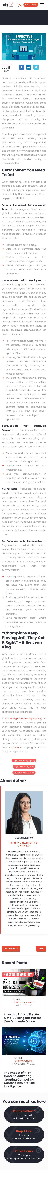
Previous (13, 948)
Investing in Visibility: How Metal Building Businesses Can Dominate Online (22, 1018)
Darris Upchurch (24, 1060)
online (16, 747)
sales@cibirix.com (24, 1138)
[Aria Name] (42, 5)
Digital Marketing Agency (24, 760)
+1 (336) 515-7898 (24, 1118)
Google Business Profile (24, 772)
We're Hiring (30, 4)
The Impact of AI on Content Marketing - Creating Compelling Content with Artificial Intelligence (19, 1079)
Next (41, 948)
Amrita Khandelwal (23, 1002)
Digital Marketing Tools (24, 766)
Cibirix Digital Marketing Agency (23, 718)
